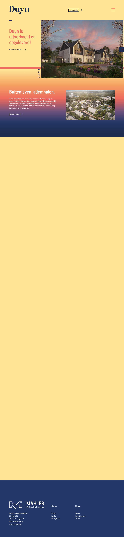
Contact (77, 519)
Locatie (53, 516)
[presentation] (121, 49)
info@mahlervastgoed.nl (16, 519)
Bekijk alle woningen (17, 49)
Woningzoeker (55, 519)
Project (53, 513)
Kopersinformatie (80, 516)
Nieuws (77, 513)
